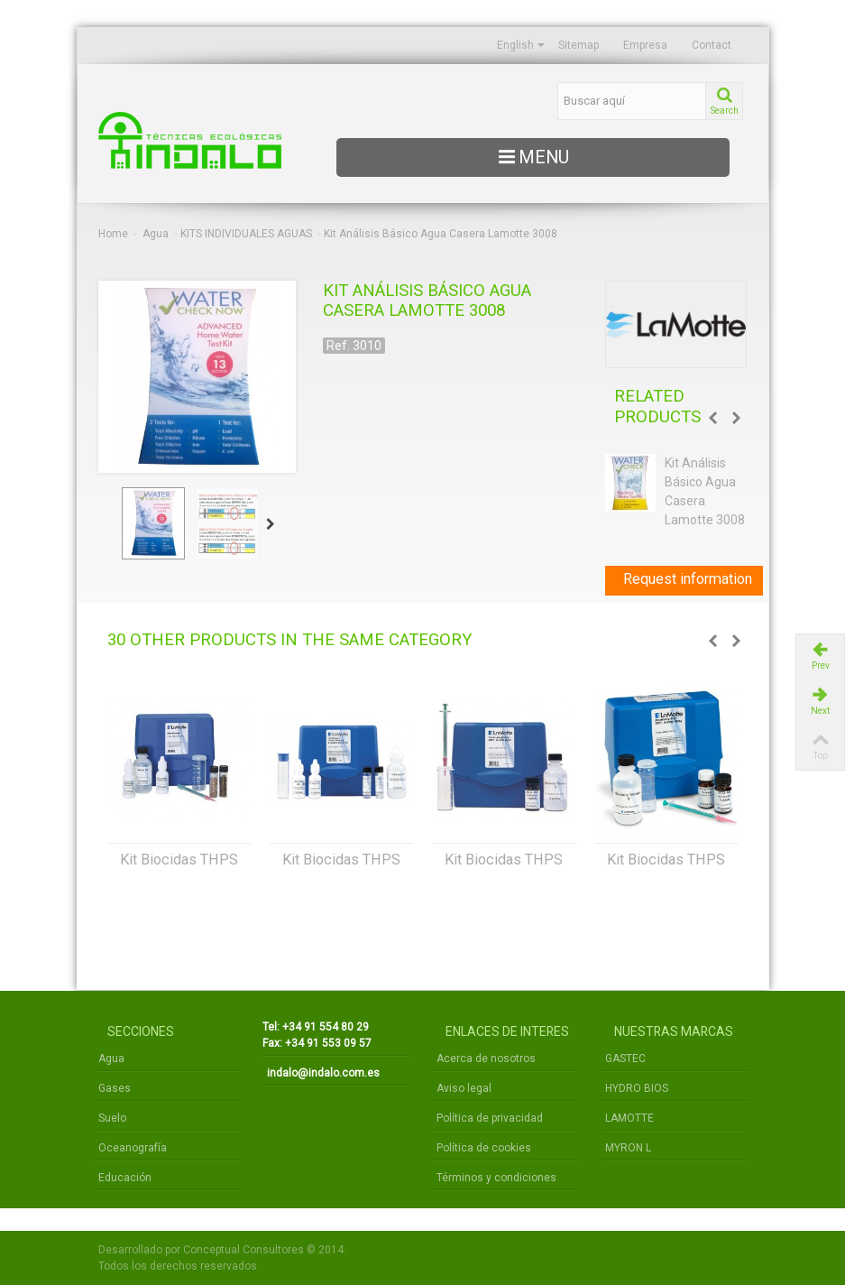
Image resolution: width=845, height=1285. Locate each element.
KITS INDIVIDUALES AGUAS (246, 233)
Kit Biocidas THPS (179, 859)
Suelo (112, 1118)
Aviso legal (463, 1088)
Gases (114, 1088)
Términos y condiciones (496, 1177)
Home (113, 233)
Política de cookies (483, 1148)
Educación (125, 1177)
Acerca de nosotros (486, 1058)
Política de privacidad (489, 1118)
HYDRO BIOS (636, 1088)
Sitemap (578, 45)
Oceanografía (132, 1148)
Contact (711, 45)
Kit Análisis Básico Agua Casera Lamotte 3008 (705, 491)
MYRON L (628, 1148)
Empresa (645, 45)
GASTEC (625, 1058)
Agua (155, 233)
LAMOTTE (629, 1118)
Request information (687, 578)
